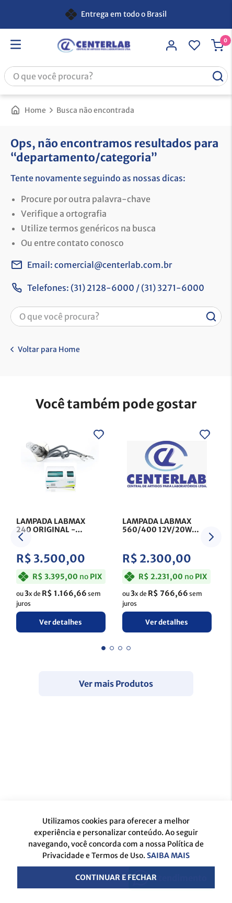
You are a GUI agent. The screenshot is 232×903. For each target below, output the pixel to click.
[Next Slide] (211, 536)
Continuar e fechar (116, 877)
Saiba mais (168, 855)
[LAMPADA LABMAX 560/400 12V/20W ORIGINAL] (167, 531)
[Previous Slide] (20, 536)
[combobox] (116, 76)
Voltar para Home (49, 349)
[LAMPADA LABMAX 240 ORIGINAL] (61, 531)
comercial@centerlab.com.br (113, 265)
